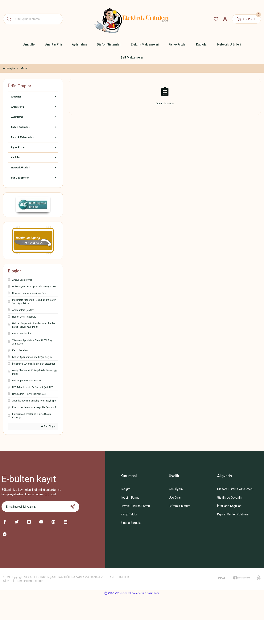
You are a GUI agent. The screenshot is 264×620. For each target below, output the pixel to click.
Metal (24, 68)
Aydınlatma (17, 117)
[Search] (33, 19)
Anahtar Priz (17, 107)
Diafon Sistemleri (20, 127)
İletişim (125, 489)
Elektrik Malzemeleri (22, 137)
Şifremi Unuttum (179, 506)
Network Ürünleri (20, 167)
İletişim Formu (130, 497)
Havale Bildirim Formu (135, 506)
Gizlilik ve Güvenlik (229, 497)
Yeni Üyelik (176, 489)
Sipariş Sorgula (131, 523)
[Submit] (72, 506)
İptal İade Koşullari (229, 506)
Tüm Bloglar (48, 426)
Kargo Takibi (129, 514)
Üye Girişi (175, 497)
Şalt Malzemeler (20, 177)
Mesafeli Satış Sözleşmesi (235, 489)
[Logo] (132, 19)
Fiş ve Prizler (18, 147)
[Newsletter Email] (41, 506)
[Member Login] (225, 19)
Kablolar (15, 157)
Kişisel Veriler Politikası (233, 514)
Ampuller (16, 96)
